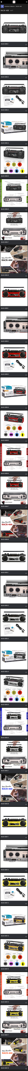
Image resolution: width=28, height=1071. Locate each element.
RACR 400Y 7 (5, 1035)
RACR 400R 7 (5, 506)
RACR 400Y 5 (5, 969)
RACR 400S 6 (5, 737)
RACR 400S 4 (5, 671)
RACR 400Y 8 (5, 1068)
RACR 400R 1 (4, 308)
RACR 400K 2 (5, 77)
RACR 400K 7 (5, 242)
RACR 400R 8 (5, 539)
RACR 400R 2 (5, 341)
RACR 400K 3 (5, 110)
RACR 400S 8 (5, 804)
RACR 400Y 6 (5, 1002)
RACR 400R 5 (5, 440)
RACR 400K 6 (5, 209)
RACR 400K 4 (5, 143)
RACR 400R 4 (5, 407)
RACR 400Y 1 (4, 837)
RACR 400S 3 (5, 638)
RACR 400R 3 (5, 374)
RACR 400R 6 (5, 473)
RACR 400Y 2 (5, 870)
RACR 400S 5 (5, 704)
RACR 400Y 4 (5, 936)
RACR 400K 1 (4, 44)
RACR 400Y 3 (5, 903)
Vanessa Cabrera (9, 6)
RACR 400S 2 (5, 605)
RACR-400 (19, 6)
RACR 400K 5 (5, 176)
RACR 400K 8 (5, 275)
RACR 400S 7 (5, 770)
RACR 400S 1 (4, 572)
